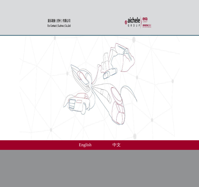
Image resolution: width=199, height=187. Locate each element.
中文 (116, 145)
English (85, 145)
